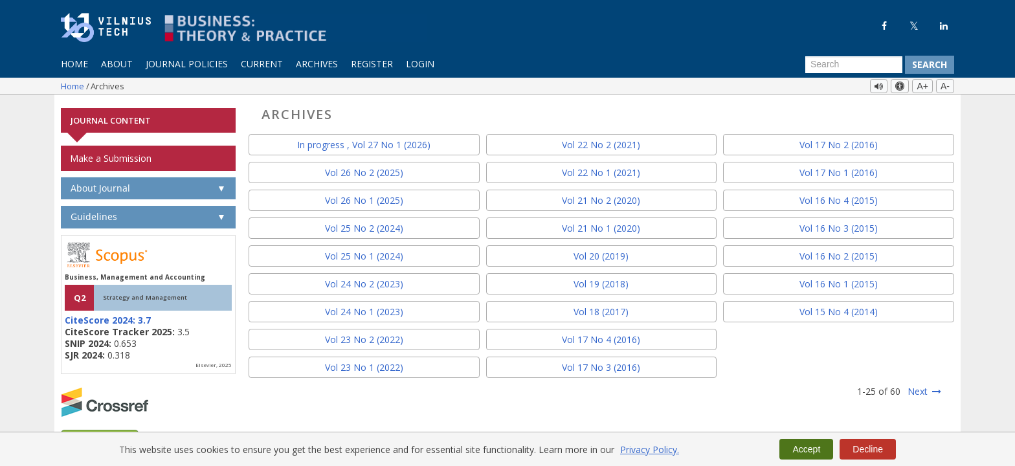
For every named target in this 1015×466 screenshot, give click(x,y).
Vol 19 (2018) (601, 282)
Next (918, 390)
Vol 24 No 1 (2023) (364, 310)
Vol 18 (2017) (601, 310)
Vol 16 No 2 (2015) (838, 255)
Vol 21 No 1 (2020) (601, 227)
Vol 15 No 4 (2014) (838, 310)
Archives (317, 64)
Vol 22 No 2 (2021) (601, 143)
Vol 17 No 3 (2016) (601, 366)
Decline (868, 449)
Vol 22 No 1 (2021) (601, 171)
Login (420, 64)
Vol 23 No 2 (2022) (364, 338)
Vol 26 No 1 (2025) (364, 199)
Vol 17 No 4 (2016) (601, 338)
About (117, 64)
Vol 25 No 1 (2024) (364, 255)
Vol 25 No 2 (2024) (364, 227)
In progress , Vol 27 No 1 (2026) (363, 143)
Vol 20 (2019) (601, 255)
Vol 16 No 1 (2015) (838, 282)
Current (262, 64)
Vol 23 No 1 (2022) (364, 366)
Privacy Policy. (649, 449)
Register (372, 64)
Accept (806, 449)
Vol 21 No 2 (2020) (601, 199)
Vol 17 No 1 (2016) (838, 171)
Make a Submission (110, 157)
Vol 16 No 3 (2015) (838, 227)
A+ (922, 86)
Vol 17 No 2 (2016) (838, 143)
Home (74, 64)
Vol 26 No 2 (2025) (364, 171)
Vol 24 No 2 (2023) (364, 282)
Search (929, 64)
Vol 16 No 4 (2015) (838, 199)
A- (945, 86)
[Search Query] (853, 64)
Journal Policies (187, 64)
